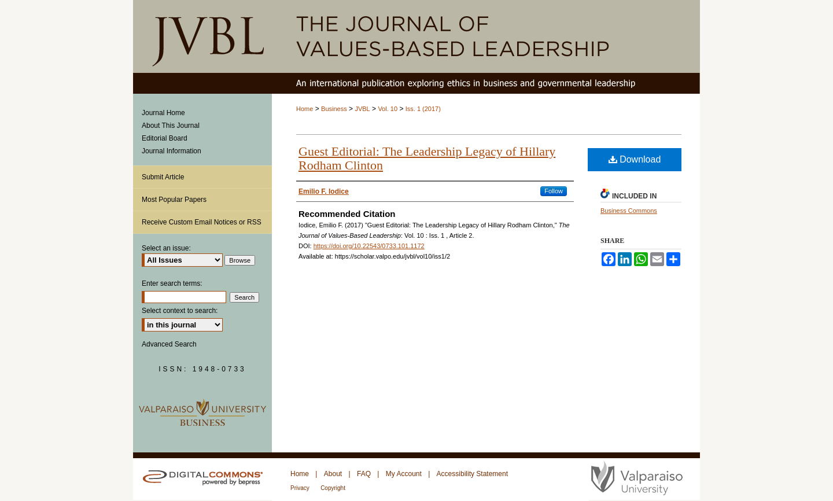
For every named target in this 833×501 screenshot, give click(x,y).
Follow (553, 190)
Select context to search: (180, 311)
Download (635, 159)
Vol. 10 (387, 108)
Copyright (332, 488)
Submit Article (163, 177)
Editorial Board (164, 138)
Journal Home (163, 113)
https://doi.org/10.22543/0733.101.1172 (369, 245)
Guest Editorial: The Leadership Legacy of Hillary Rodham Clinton (426, 158)
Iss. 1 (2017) (423, 108)
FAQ (364, 474)
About (333, 474)
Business (334, 108)
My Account (404, 474)
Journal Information (171, 151)
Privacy (299, 488)
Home (304, 108)
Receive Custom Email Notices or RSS (201, 222)
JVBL (362, 108)
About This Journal (171, 125)
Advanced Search (169, 344)
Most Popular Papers (174, 200)
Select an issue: (166, 248)
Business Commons (628, 210)
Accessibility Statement (472, 474)
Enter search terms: (172, 283)
